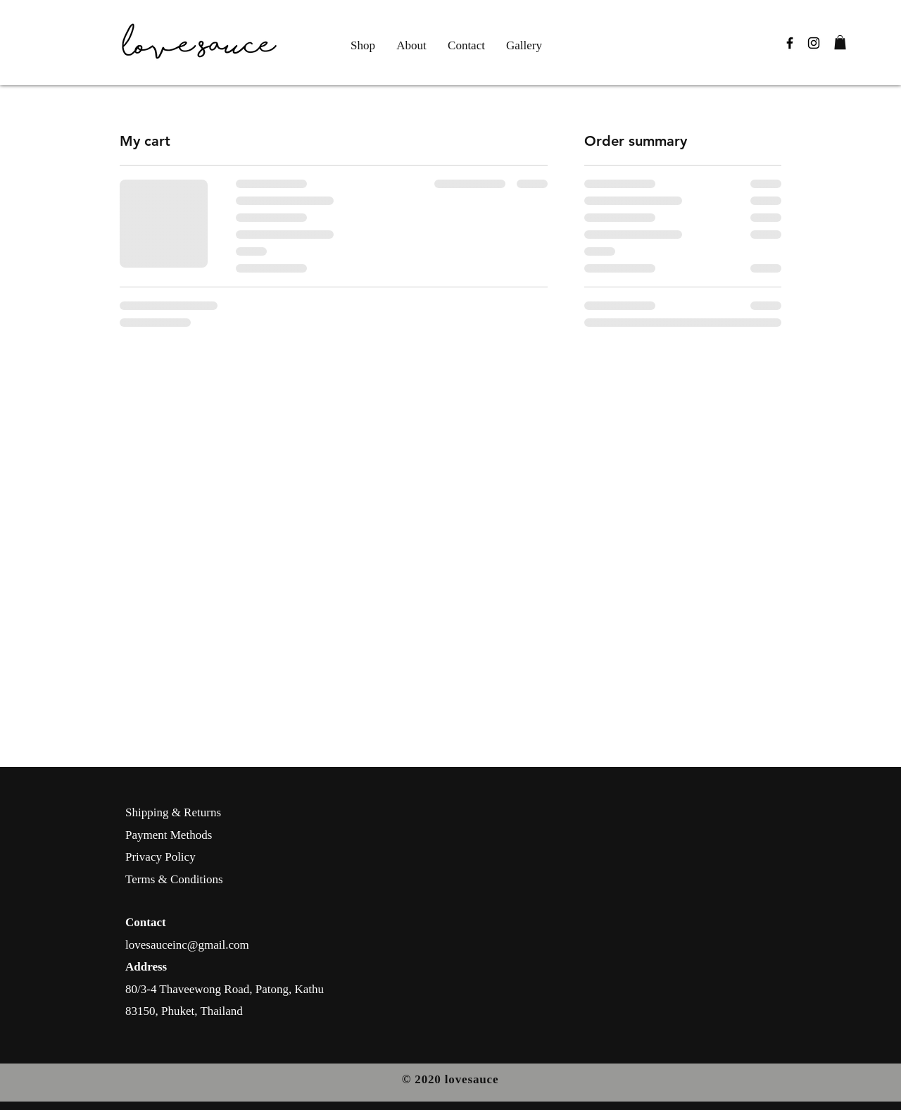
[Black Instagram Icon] (813, 43)
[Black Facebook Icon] (790, 43)
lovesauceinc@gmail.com (187, 945)
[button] (840, 42)
